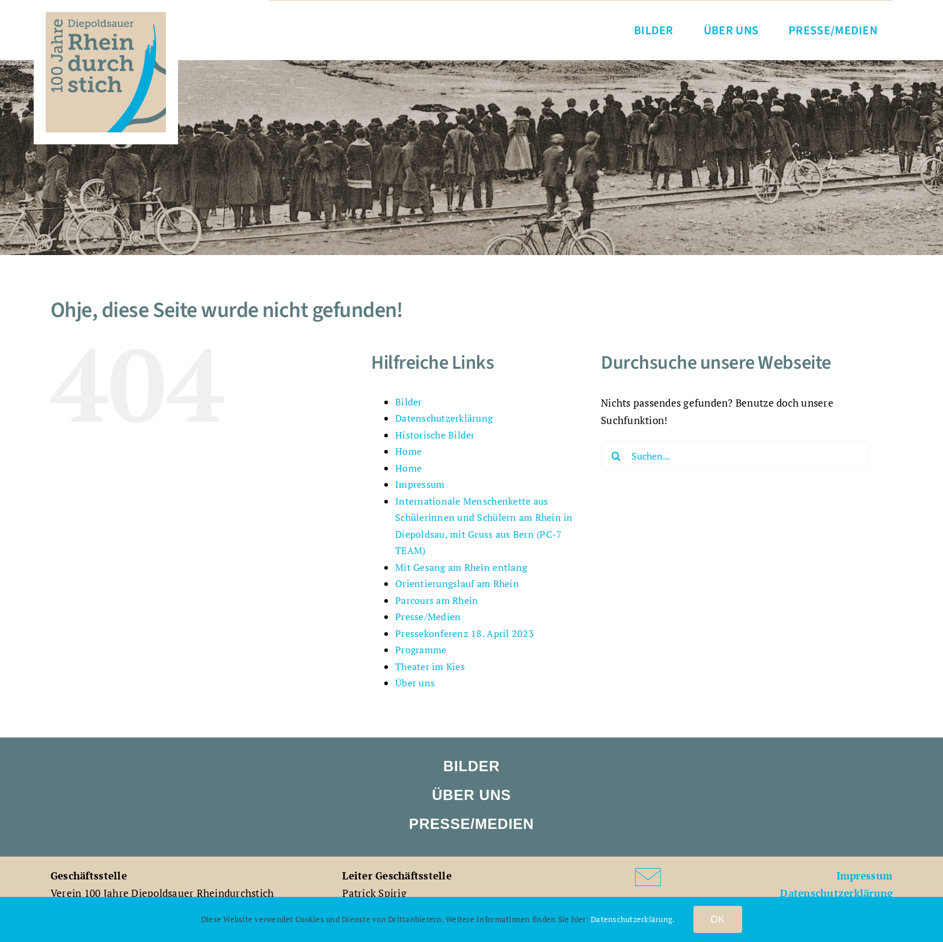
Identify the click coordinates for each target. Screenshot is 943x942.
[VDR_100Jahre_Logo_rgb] (106, 17)
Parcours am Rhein (436, 600)
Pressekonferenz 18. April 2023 (464, 633)
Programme (420, 649)
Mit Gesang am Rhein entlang (461, 567)
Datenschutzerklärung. (633, 919)
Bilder (408, 401)
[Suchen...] (735, 456)
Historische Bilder (435, 435)
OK (718, 919)
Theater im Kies (430, 666)
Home (408, 451)
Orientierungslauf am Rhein (457, 583)
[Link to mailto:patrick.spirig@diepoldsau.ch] (685, 877)
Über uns (415, 682)
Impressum (419, 484)
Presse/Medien (428, 616)
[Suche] (616, 456)
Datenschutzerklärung (444, 418)
